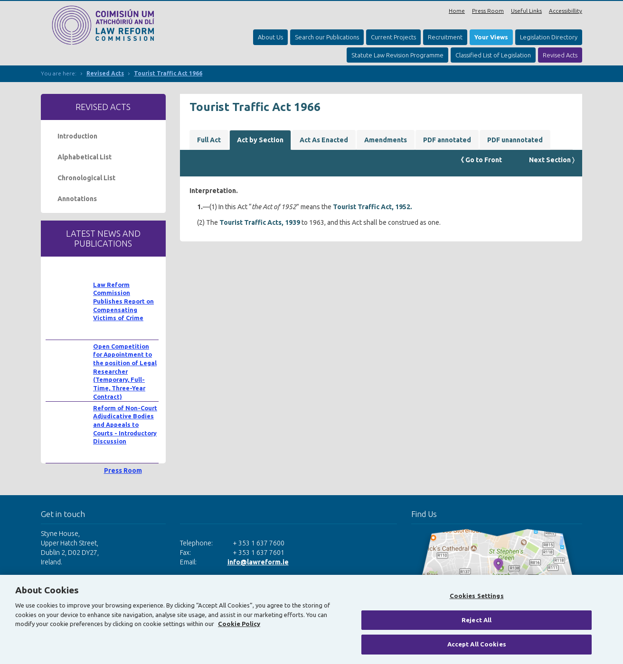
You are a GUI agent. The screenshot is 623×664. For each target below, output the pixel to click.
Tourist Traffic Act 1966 (168, 73)
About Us (270, 37)
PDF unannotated (515, 140)
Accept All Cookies (476, 644)
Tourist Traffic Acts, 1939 (259, 222)
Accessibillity (565, 11)
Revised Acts (560, 55)
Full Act (209, 140)
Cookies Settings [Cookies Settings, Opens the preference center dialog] (477, 595)
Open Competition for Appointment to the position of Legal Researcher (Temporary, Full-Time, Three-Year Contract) (125, 371)
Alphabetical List (84, 157)
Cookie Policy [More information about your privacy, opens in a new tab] (239, 623)
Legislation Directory (548, 37)
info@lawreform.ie (258, 562)
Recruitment (445, 37)
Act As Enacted (324, 140)
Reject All (476, 620)
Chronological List (86, 178)
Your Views (491, 37)
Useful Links (526, 11)
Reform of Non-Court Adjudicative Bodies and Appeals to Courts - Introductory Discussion (125, 425)
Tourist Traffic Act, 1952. (372, 207)
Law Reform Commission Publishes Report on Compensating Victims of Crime (123, 301)
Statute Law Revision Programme (397, 55)
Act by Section (260, 140)
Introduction (77, 136)
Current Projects (393, 37)
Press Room (488, 11)
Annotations (77, 199)
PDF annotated (447, 140)
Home (457, 11)
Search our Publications (327, 37)
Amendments (385, 140)
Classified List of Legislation (493, 55)
